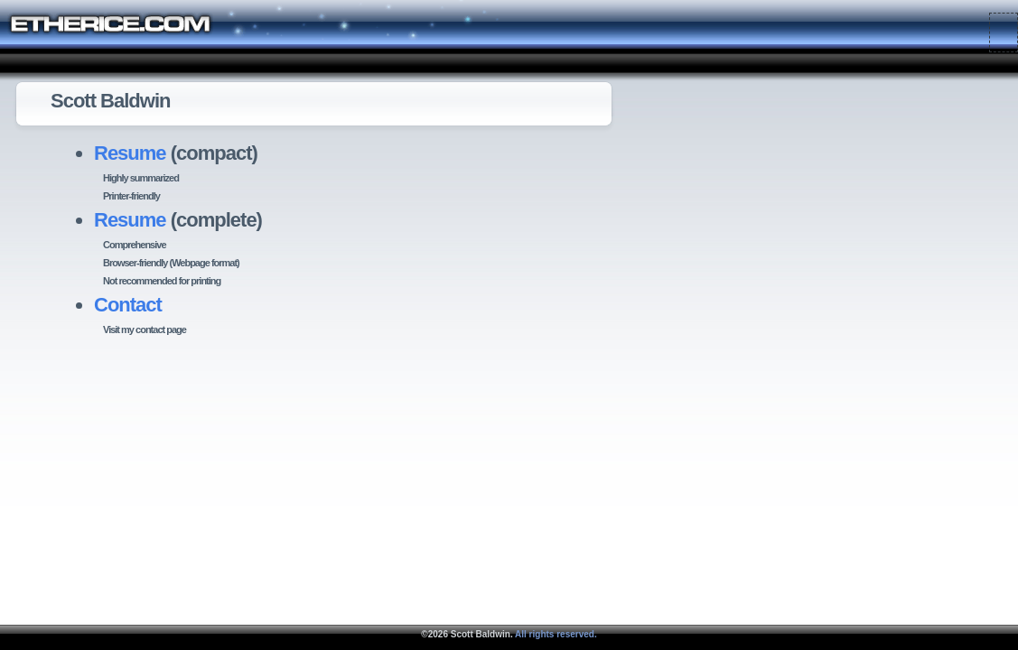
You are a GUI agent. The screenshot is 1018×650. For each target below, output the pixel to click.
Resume (130, 153)
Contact (128, 304)
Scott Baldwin (480, 634)
